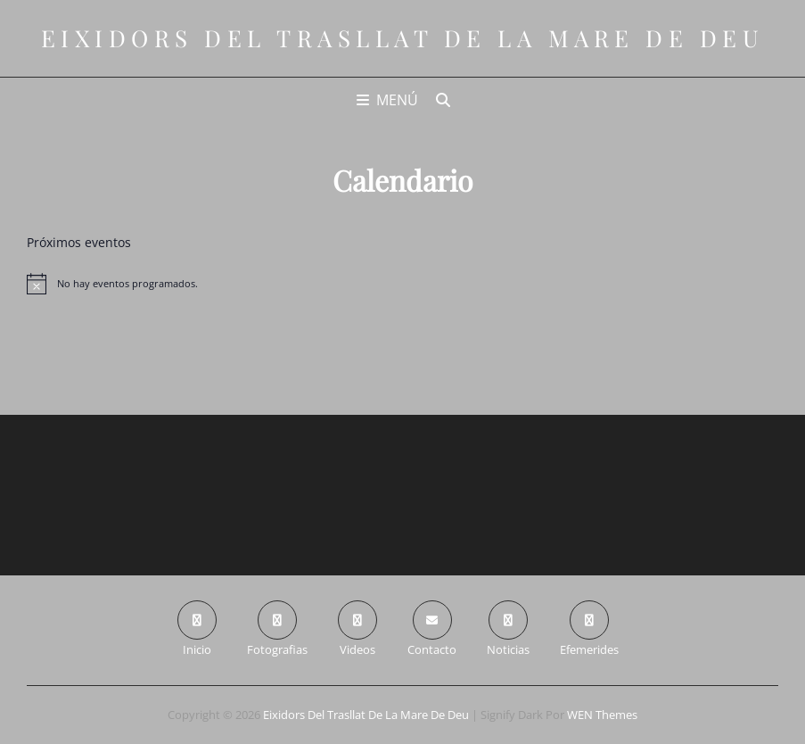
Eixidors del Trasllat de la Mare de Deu (403, 38)
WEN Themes (602, 715)
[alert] (402, 283)
